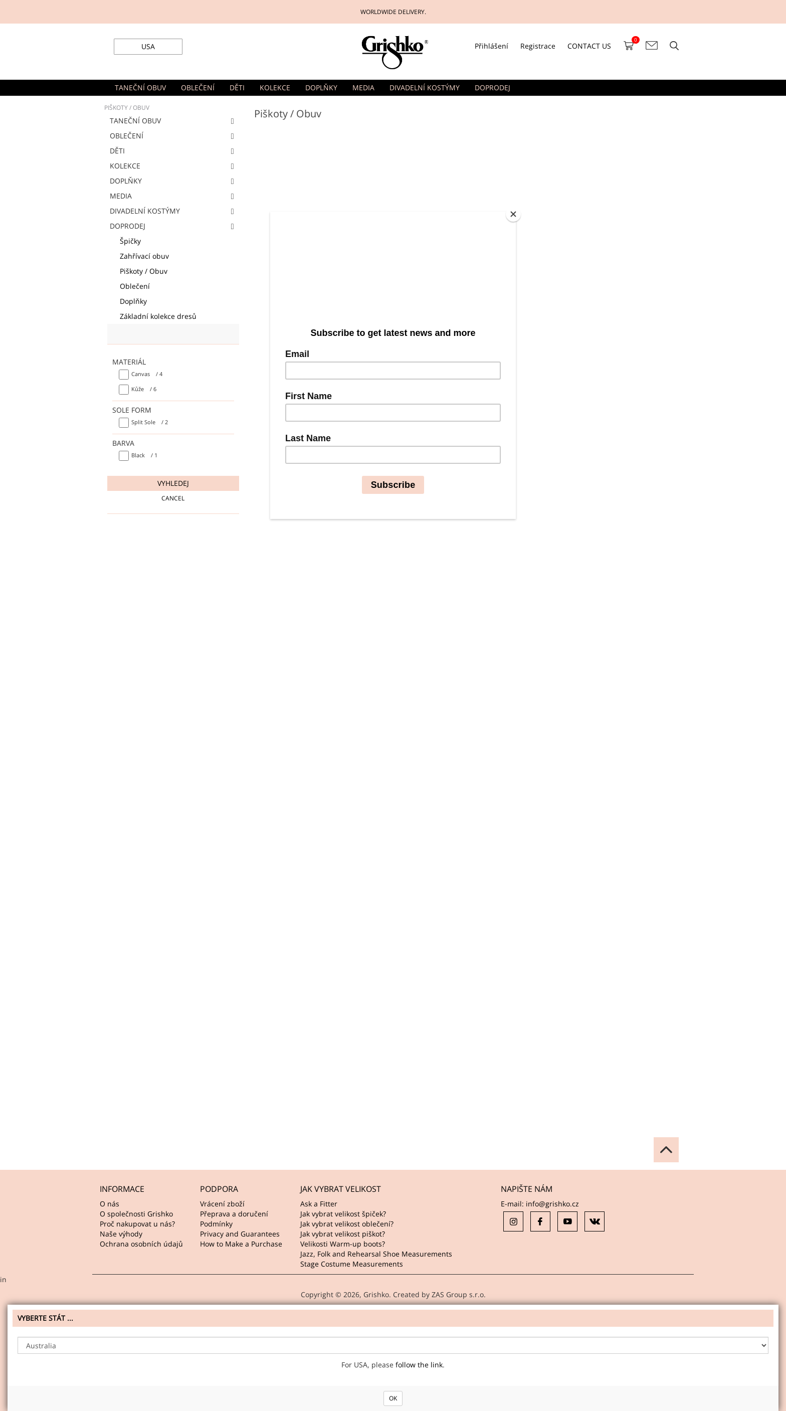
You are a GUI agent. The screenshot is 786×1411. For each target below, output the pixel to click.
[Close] (513, 214)
